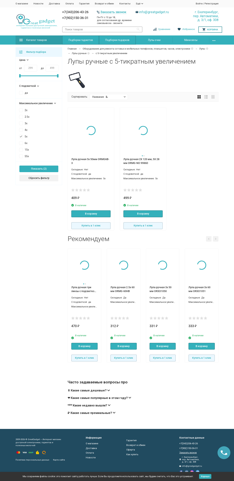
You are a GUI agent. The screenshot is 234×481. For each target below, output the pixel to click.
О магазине (22, 3)
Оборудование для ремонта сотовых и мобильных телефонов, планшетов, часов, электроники (136, 48)
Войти (199, 3)
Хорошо (205, 476)
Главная (72, 48)
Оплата (69, 3)
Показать (37, 168)
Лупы (202, 48)
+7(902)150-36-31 (75, 18)
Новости (38, 3)
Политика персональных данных (32, 460)
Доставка (54, 3)
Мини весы (190, 40)
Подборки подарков (117, 40)
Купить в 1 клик (91, 225)
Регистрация (211, 3)
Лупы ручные (79, 53)
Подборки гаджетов (81, 40)
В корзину (91, 213)
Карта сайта (59, 460)
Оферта (130, 449)
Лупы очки (154, 40)
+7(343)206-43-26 (75, 12)
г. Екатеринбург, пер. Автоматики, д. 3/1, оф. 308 (205, 16)
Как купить (132, 454)
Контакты (125, 3)
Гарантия (84, 3)
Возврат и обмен (104, 3)
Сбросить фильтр (39, 178)
